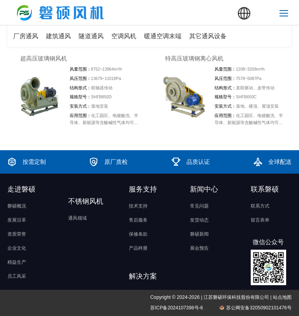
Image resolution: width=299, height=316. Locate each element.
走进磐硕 (21, 189)
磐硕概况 (16, 206)
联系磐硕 (265, 189)
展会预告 (199, 248)
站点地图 (282, 297)
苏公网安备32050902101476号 (258, 308)
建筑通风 (58, 36)
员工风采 (16, 276)
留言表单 (260, 220)
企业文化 (16, 248)
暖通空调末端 (162, 36)
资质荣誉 (16, 234)
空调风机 (123, 36)
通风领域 (77, 218)
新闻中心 (204, 189)
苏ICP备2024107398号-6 (176, 308)
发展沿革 (16, 220)
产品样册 (138, 248)
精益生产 (16, 262)
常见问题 (199, 206)
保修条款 (138, 234)
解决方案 (143, 276)
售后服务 (138, 220)
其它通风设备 (208, 36)
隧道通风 (91, 36)
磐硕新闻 (199, 234)
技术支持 (138, 206)
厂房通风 (25, 36)
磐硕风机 (17, 6)
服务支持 (143, 189)
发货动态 (199, 220)
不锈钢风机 (85, 201)
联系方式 (260, 206)
